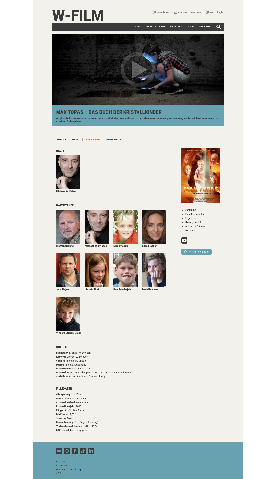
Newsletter (161, 12)
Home (137, 26)
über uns (205, 26)
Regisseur (190, 218)
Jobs (196, 12)
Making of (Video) (195, 226)
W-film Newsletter (196, 251)
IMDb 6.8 (190, 230)
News (149, 26)
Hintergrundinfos (194, 222)
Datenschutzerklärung (68, 469)
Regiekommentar (194, 214)
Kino (162, 26)
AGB (58, 473)
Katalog (176, 26)
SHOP (190, 26)
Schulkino (190, 209)
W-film (78, 15)
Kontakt (180, 12)
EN (209, 12)
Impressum (62, 465)
